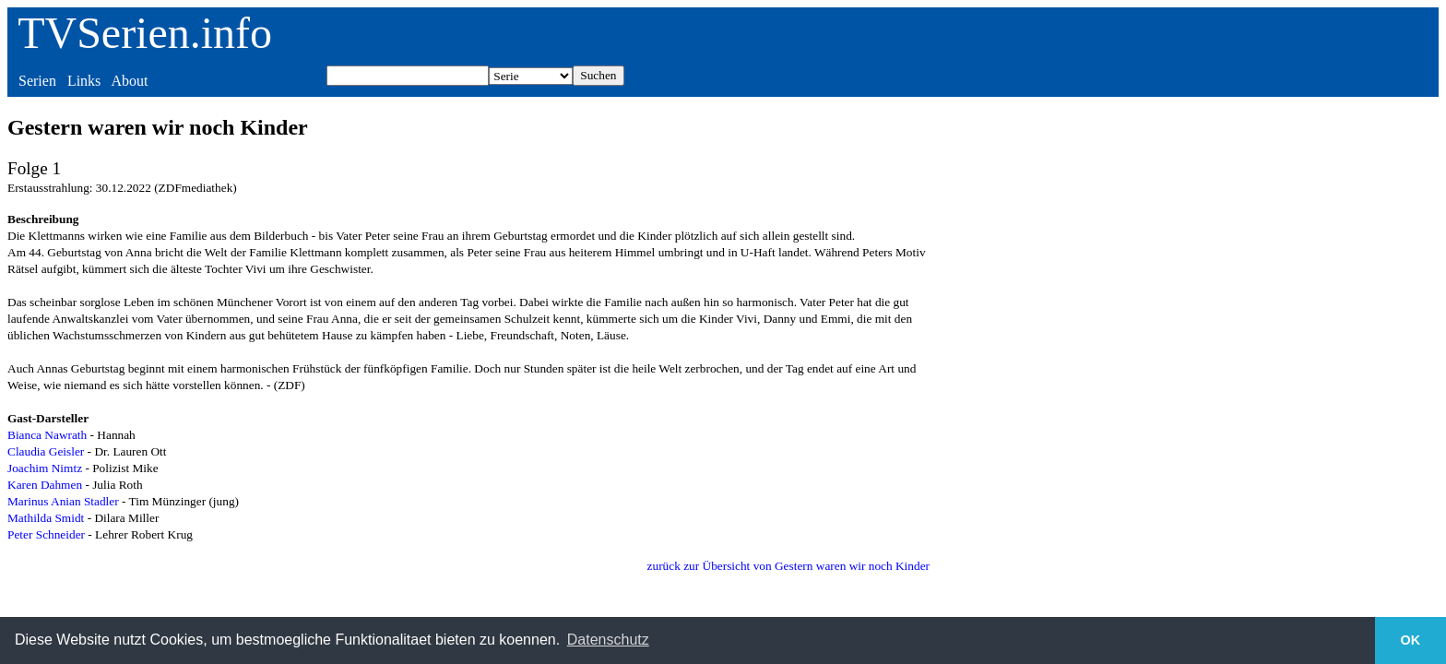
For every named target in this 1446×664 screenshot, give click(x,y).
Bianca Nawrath (47, 435)
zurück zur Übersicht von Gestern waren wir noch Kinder (788, 566)
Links (84, 81)
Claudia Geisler (45, 451)
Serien (37, 81)
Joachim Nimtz (44, 468)
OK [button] (1411, 640)
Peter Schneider (46, 534)
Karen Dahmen (44, 485)
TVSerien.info (145, 32)
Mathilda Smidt (45, 518)
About (129, 81)
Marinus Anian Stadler (63, 501)
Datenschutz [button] (608, 639)
